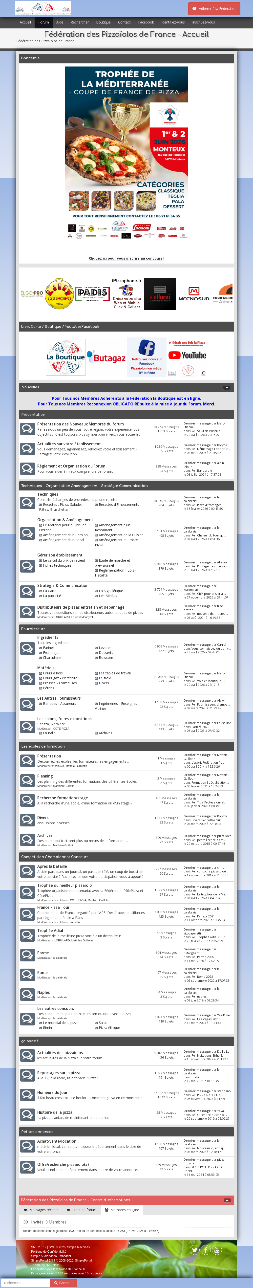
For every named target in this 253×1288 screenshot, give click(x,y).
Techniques (47, 494)
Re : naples (199, 996)
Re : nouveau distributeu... (209, 614)
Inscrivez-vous (203, 22)
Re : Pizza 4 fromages (206, 505)
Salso (103, 1022)
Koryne (222, 445)
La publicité (52, 595)
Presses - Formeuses (60, 683)
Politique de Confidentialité (48, 1251)
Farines (49, 647)
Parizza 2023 (200, 727)
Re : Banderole (201, 470)
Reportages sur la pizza (58, 1072)
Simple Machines (78, 1247)
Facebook (146, 22)
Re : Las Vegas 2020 (205, 1019)
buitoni (196, 1077)
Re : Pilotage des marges (209, 566)
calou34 (59, 765)
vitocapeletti (192, 933)
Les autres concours (55, 1008)
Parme (43, 952)
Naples (43, 992)
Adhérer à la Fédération (214, 8)
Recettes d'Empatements (119, 504)
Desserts (106, 652)
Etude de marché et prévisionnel (112, 563)
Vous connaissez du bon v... (211, 648)
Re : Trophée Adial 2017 (208, 937)
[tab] (41, 1210)
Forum (43, 22)
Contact (124, 22)
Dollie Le (223, 1051)
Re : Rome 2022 (202, 976)
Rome (42, 972)
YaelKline (223, 1015)
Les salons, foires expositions (64, 718)
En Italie (49, 733)
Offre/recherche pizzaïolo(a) (63, 1164)
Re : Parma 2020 (202, 957)
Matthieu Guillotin (76, 765)
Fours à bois (53, 673)
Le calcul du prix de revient (64, 560)
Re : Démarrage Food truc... (210, 449)
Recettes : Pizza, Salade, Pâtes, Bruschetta (60, 507)
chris (220, 867)
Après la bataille (52, 866)
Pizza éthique (109, 1027)
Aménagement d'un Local (63, 539)
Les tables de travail (115, 673)
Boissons (106, 657)
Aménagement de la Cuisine (121, 535)
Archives (105, 733)
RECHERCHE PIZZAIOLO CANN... (204, 1169)
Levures (105, 647)
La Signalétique (111, 590)
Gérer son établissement (60, 555)
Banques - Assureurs (59, 703)
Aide (59, 22)
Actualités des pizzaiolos (60, 1052)
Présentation (49, 756)
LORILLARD (62, 617)
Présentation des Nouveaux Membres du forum (80, 424)
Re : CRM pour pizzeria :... (209, 594)
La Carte (50, 590)
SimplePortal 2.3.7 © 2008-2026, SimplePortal (61, 1260)
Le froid (105, 678)
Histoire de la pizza (54, 1112)
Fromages (51, 652)
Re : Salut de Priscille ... (207, 431)
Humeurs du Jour (52, 1092)
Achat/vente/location (56, 1141)
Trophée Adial (50, 930)
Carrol (221, 644)
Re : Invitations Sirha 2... (207, 1055)
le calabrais (61, 900)
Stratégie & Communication (62, 585)
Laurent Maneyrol (82, 617)
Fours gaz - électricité (60, 678)
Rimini (48, 1027)
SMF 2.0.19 (38, 1247)
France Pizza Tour (53, 907)
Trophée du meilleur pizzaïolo (64, 885)
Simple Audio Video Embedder (51, 1256)
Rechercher (80, 22)
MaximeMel (191, 590)
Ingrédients (47, 637)
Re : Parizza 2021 (203, 916)
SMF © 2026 (57, 1247)
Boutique (103, 22)
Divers (104, 683)
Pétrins (48, 688)
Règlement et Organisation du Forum (71, 466)
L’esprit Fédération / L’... (208, 762)
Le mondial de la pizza (61, 1022)
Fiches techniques (57, 565)
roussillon (224, 723)
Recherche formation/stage (62, 797)
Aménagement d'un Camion (65, 535)
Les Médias (108, 595)
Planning (45, 776)
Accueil (25, 22)
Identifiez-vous (173, 22)
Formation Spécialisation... (210, 782)
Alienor (222, 562)
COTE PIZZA (61, 728)
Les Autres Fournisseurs (59, 698)
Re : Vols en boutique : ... (208, 681)
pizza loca (224, 836)
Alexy (221, 700)
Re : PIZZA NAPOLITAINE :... (210, 1095)
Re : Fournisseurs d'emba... (210, 704)
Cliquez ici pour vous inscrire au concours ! (126, 258)
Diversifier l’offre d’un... (207, 820)
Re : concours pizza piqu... (209, 871)
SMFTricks (52, 1265)
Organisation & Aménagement (65, 519)
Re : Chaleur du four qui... (209, 535)
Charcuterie (52, 657)
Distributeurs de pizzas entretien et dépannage (81, 607)
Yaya (220, 1111)
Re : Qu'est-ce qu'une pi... (209, 1115)
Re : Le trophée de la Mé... (209, 894)
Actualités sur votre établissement (69, 443)
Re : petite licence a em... (208, 840)
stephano (224, 1091)
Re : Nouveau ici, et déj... (208, 1148)
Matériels (45, 667)
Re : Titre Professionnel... (208, 802)
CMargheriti (192, 953)
